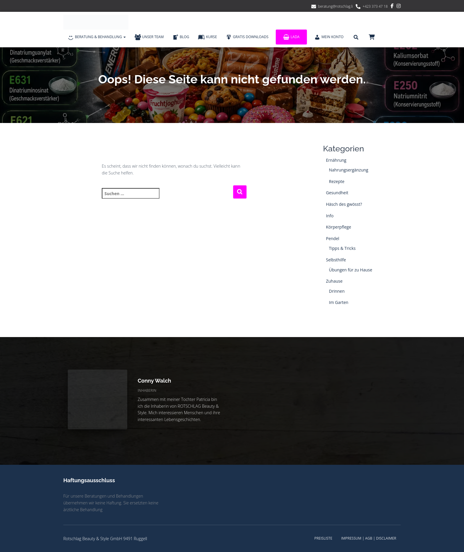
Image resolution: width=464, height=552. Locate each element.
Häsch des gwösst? (344, 204)
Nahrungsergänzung (348, 170)
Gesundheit (337, 192)
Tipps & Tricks (342, 248)
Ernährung (336, 160)
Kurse (207, 37)
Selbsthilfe (336, 260)
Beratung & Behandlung (97, 37)
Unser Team (149, 37)
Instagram (399, 7)
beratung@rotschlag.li (335, 6)
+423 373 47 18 (375, 6)
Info (330, 215)
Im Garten (339, 302)
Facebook (392, 7)
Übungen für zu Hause (350, 270)
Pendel (332, 238)
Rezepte (336, 181)
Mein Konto (329, 37)
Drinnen (337, 291)
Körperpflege (338, 227)
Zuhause (334, 281)
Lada (291, 37)
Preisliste (323, 538)
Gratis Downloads (247, 37)
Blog (181, 37)
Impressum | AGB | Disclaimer (368, 538)
